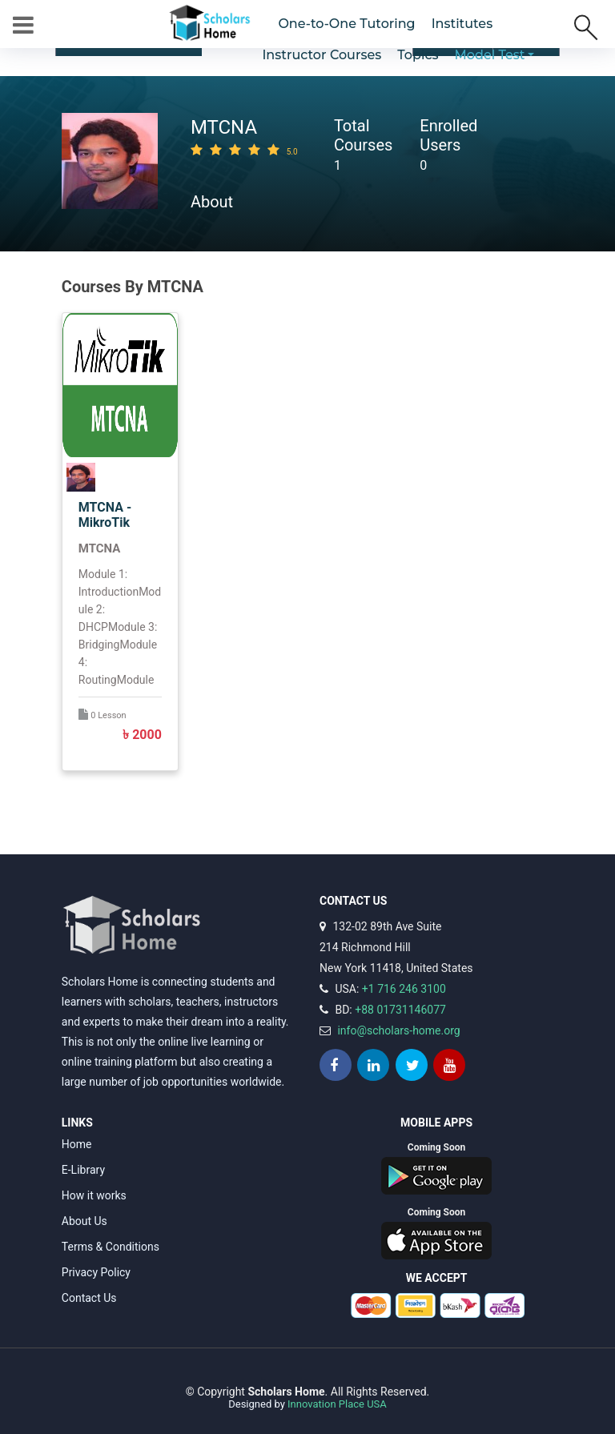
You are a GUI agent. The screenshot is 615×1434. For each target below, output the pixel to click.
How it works (94, 1195)
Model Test (490, 54)
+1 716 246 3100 (404, 988)
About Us (84, 1221)
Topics (417, 54)
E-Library (83, 1169)
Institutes (462, 23)
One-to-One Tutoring (346, 23)
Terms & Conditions (110, 1246)
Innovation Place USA (337, 1404)
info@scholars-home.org (398, 1030)
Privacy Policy (96, 1272)
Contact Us (89, 1297)
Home (77, 1144)
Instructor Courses (321, 54)
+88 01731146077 (400, 1009)
